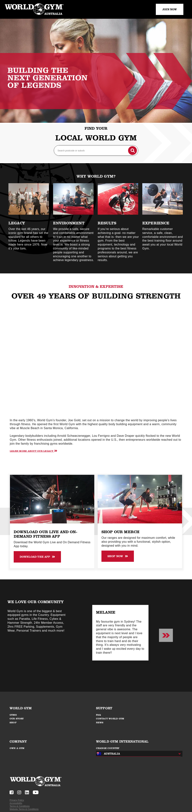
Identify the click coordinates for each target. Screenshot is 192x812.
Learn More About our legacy (33, 451)
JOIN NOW (169, 9)
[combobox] (137, 754)
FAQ (98, 714)
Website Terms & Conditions (24, 809)
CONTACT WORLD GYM (110, 718)
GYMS (13, 714)
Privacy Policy (17, 800)
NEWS (100, 722)
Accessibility (16, 803)
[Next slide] (166, 635)
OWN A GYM (17, 748)
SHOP (13, 722)
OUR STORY (17, 718)
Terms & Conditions (20, 806)
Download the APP (37, 556)
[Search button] (131, 149)
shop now (117, 556)
